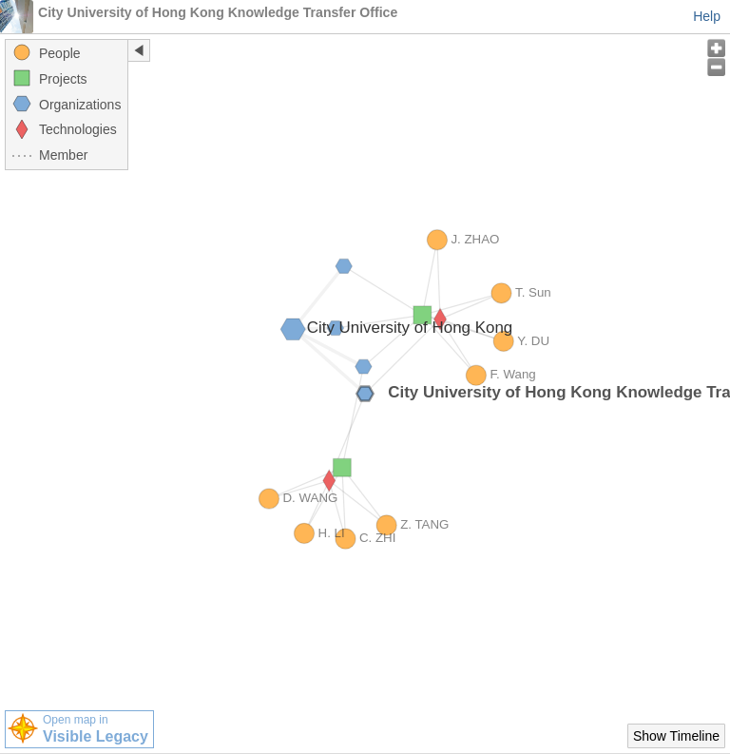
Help (706, 16)
